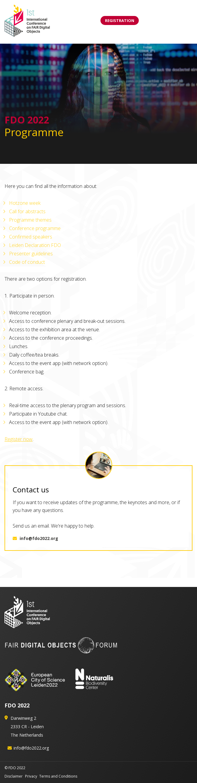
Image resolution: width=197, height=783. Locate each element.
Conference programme (35, 228)
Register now (19, 439)
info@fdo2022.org (35, 538)
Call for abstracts (27, 211)
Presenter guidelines (31, 253)
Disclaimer (14, 776)
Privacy (31, 776)
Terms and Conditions (58, 776)
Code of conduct (27, 262)
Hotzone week (24, 203)
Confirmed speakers (30, 236)
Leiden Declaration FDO (35, 245)
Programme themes (30, 220)
